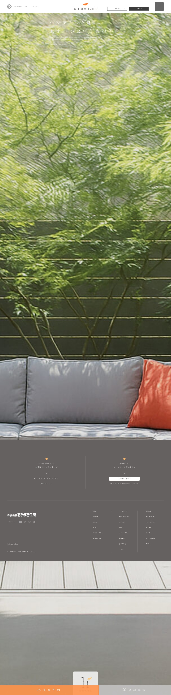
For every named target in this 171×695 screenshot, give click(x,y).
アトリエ (148, 533)
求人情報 (148, 527)
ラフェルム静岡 (150, 538)
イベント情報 (123, 533)
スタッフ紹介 (150, 516)
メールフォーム (124, 478)
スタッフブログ (150, 522)
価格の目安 (122, 544)
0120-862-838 (46, 478)
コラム (121, 549)
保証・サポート (98, 538)
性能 (94, 527)
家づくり (96, 522)
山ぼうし (148, 544)
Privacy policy (12, 544)
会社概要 (148, 511)
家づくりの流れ (98, 533)
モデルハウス (123, 511)
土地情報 (122, 538)
